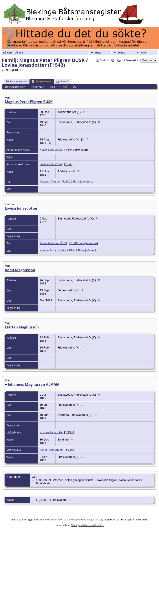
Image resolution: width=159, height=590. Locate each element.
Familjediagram (16, 81)
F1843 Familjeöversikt (83, 243)
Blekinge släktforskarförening (87, 525)
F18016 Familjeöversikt (77, 181)
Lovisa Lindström (51, 164)
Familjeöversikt (41, 81)
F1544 (70, 432)
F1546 (70, 149)
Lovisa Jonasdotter (21, 208)
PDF (75, 86)
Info (143, 52)
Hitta (98, 52)
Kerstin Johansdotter (53, 250)
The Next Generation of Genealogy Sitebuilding (66, 519)
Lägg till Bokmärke (126, 60)
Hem (10, 52)
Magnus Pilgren (50, 181)
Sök (21, 52)
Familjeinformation (14, 86)
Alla (65, 86)
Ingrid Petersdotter (52, 449)
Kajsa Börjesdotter (52, 149)
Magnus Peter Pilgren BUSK (29, 101)
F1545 (68, 164)
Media (122, 52)
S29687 (45, 500)
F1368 (70, 449)
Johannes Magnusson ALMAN (33, 384)
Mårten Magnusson (22, 327)
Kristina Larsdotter (51, 432)
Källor (53, 86)
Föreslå (63, 81)
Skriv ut (104, 60)
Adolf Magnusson (20, 269)
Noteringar (37, 86)
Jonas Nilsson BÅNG (53, 243)
